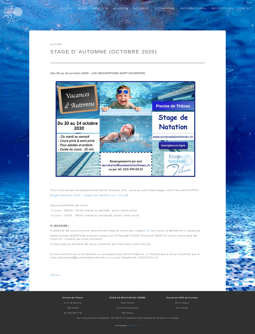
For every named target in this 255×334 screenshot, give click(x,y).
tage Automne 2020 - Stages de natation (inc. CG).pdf (90, 195)
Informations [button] (193, 8)
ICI (148, 230)
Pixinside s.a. (134, 325)
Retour (55, 275)
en (250, 2)
